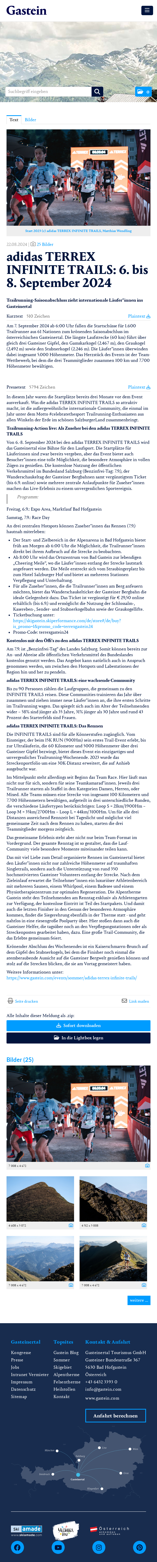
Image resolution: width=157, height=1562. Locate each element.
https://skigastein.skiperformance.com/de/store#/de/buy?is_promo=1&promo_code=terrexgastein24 (67, 623)
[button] (143, 92)
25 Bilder (45, 244)
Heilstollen (64, 1389)
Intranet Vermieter (30, 1374)
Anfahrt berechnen (115, 1416)
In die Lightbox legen (78, 1038)
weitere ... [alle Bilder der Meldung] (139, 1300)
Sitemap (19, 1396)
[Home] (27, 10)
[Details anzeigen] (146, 1166)
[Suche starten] (97, 92)
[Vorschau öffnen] (78, 177)
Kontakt (61, 1396)
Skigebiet (62, 1367)
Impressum (21, 1382)
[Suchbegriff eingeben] (54, 92)
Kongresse (21, 1352)
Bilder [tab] (30, 120)
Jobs (15, 1367)
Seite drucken (26, 1001)
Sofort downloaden (78, 1025)
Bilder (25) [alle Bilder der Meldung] (20, 1059)
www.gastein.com (102, 1398)
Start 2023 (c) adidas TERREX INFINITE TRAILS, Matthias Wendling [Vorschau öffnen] (78, 231)
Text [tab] (14, 120)
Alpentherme (66, 1374)
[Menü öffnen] (147, 10)
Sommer (61, 1360)
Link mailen (139, 1001)
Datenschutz (23, 1389)
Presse (17, 1360)
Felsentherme (67, 1382)
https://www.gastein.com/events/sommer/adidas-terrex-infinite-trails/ (72, 978)
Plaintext (139, 316)
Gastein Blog (65, 1352)
